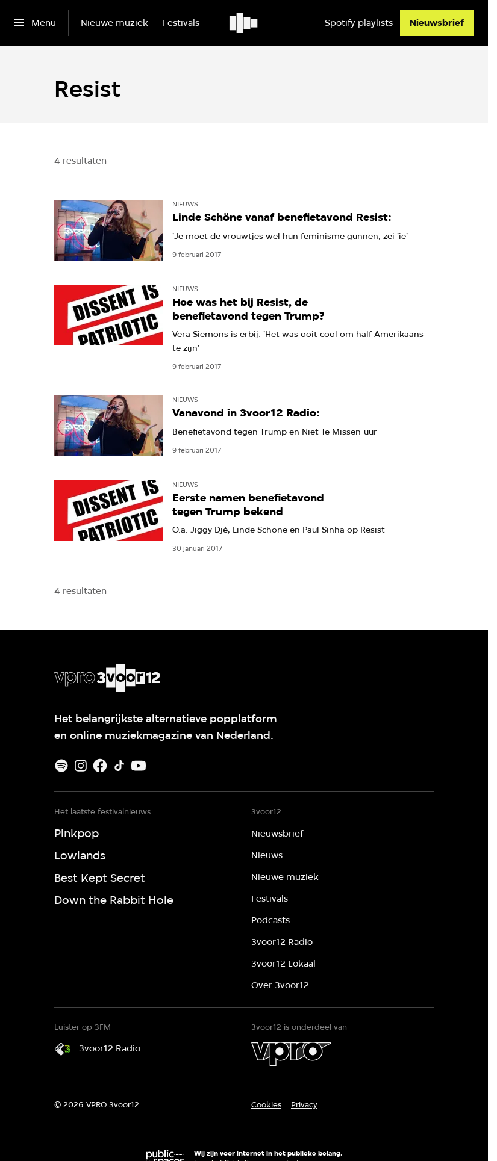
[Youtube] (138, 765)
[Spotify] (61, 765)
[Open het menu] (35, 23)
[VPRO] (291, 1054)
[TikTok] (119, 765)
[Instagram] (80, 765)
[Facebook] (100, 765)
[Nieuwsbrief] (437, 23)
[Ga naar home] (244, 23)
